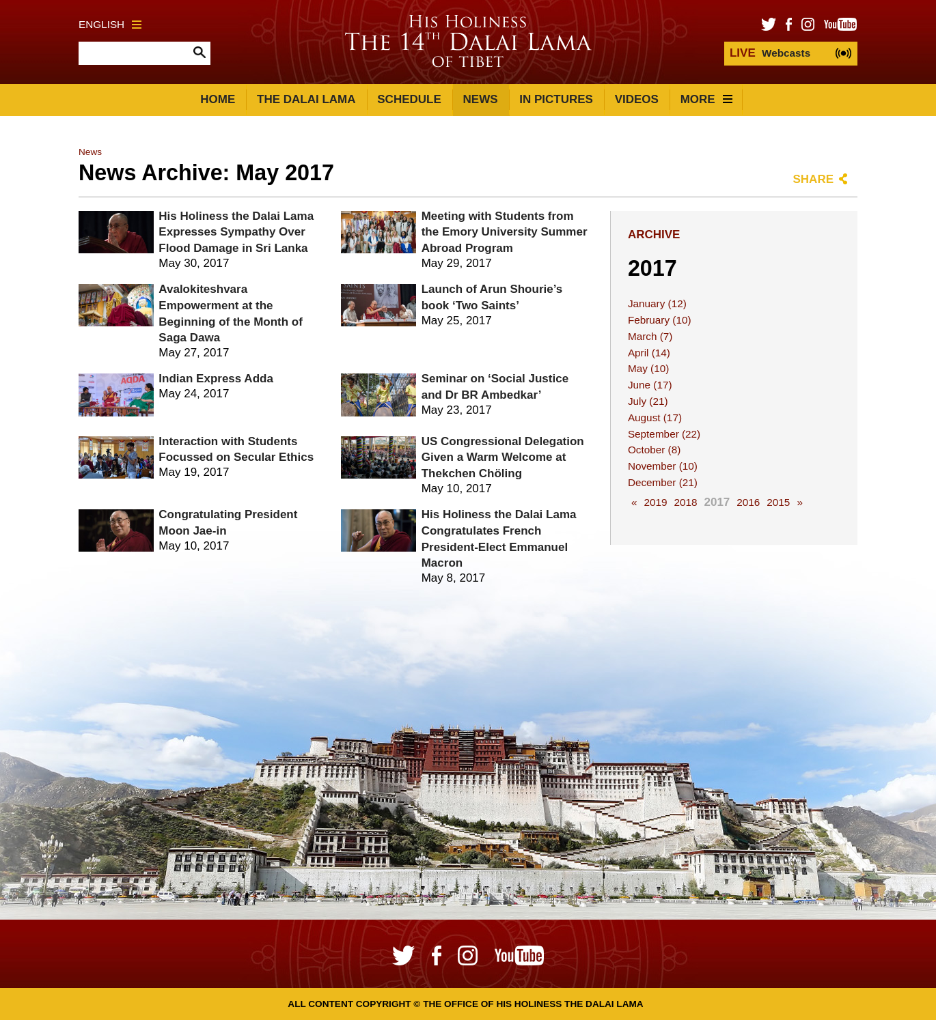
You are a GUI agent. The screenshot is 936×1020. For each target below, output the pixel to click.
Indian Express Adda (216, 378)
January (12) (657, 303)
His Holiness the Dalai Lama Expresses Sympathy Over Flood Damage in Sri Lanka (236, 232)
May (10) (648, 368)
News (480, 99)
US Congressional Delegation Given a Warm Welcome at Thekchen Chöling (503, 458)
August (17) (655, 417)
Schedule (409, 99)
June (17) (650, 385)
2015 (778, 502)
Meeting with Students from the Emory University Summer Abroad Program (505, 232)
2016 (748, 502)
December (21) (663, 482)
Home (217, 99)
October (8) (654, 449)
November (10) (663, 466)
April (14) (649, 352)
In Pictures (556, 99)
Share (813, 179)
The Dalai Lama (306, 99)
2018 (685, 502)
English (110, 24)
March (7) (650, 336)
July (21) (648, 401)
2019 (655, 502)
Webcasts (770, 52)
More (706, 99)
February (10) (659, 320)
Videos (637, 99)
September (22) (664, 434)
